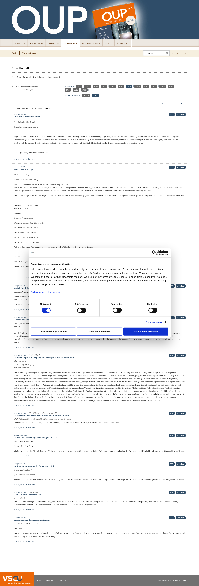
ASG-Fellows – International (28, 495)
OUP (16, 19)
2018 (146, 86)
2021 (121, 86)
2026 (79, 86)
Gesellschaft (70, 43)
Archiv (108, 43)
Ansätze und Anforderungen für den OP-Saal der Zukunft (41, 415)
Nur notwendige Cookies (53, 331)
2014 (68, 90)
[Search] (156, 53)
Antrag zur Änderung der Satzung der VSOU (35, 466)
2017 (154, 86)
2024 (96, 86)
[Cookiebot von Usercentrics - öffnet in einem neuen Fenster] (154, 252)
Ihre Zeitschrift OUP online (27, 116)
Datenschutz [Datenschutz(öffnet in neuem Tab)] (49, 580)
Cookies (38, 580)
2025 (87, 86)
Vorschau (180, 114)
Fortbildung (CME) (91, 43)
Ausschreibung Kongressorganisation (32, 520)
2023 (104, 86)
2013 (76, 90)
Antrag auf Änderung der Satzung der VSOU (35, 437)
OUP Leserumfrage (23, 169)
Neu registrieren (29, 53)
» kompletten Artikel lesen (25, 159)
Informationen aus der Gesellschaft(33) (29, 88)
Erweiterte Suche (179, 54)
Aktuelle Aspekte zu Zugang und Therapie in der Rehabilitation (44, 357)
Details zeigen (154, 322)
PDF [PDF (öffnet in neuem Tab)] (171, 114)
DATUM (86, 96)
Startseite (20, 43)
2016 (162, 86)
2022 (112, 86)
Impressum (54, 291)
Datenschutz (38, 291)
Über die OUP (123, 43)
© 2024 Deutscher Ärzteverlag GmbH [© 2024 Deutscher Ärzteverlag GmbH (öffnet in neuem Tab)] (172, 580)
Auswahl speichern (99, 331)
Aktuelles (53, 43)
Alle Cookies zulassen (145, 331)
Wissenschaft (36, 43)
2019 (138, 86)
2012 (84, 90)
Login (14, 53)
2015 (171, 86)
